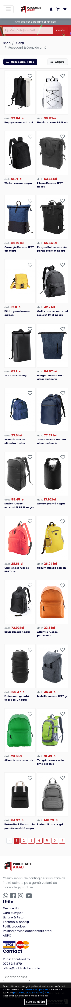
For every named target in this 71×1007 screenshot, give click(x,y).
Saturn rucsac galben (51, 567)
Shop (7, 43)
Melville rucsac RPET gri (52, 696)
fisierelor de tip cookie (37, 989)
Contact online (16, 977)
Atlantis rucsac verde (18, 760)
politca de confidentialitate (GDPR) (32, 992)
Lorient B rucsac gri (50, 824)
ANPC (7, 935)
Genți (20, 43)
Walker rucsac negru (18, 183)
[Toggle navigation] (8, 9)
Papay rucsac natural (18, 122)
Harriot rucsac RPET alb (52, 122)
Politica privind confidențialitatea (27, 931)
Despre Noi (11, 908)
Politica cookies (14, 926)
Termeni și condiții (16, 922)
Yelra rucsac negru (16, 375)
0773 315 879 (12, 964)
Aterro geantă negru (51, 503)
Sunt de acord (35, 1002)
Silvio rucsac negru (17, 632)
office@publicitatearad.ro (22, 968)
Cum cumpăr (13, 913)
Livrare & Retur (14, 917)
